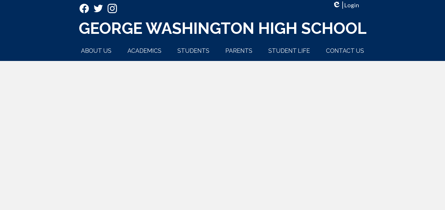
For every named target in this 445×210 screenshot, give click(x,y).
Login (345, 5)
